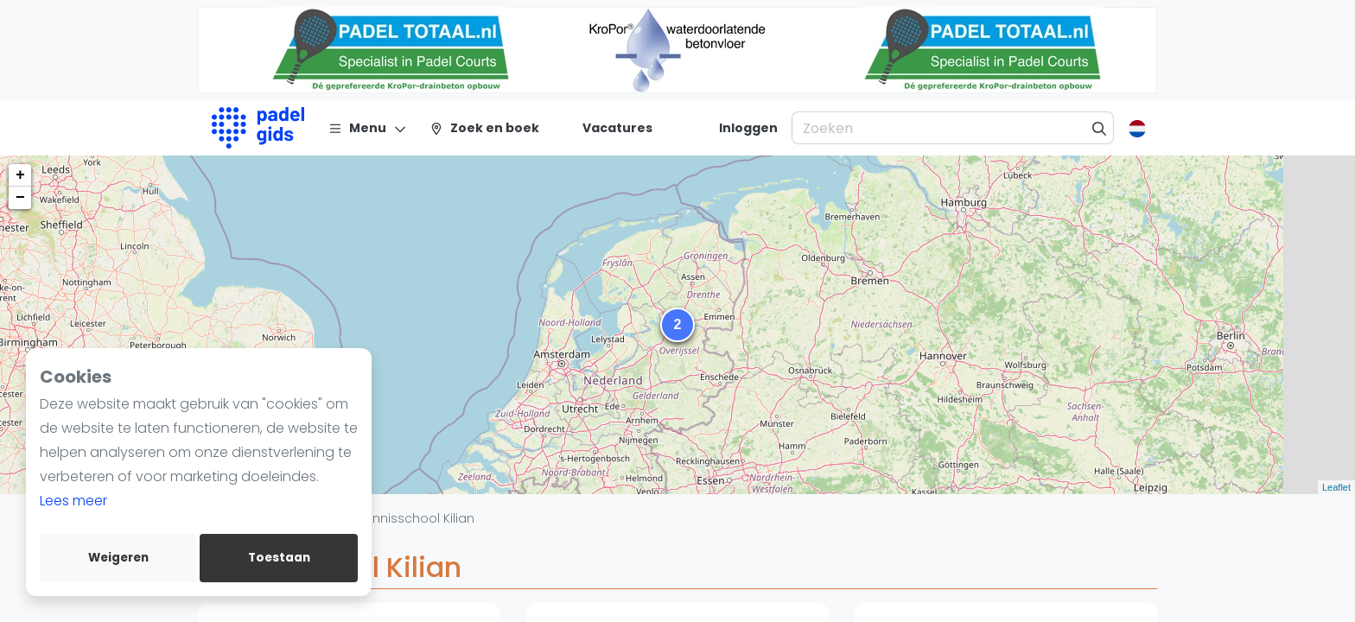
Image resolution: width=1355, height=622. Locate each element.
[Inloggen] (748, 128)
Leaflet (1336, 487)
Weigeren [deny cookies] (118, 557)
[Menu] (367, 128)
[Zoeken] (1099, 127)
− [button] (20, 197)
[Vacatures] (607, 128)
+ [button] (20, 175)
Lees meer (73, 501)
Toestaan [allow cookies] (279, 557)
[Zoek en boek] (484, 128)
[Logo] (258, 128)
